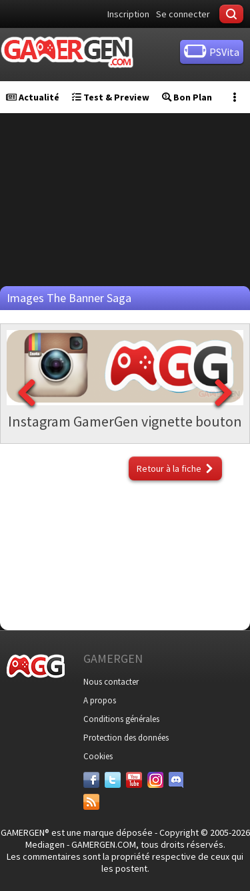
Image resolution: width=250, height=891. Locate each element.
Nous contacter (111, 681)
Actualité (32, 97)
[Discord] (177, 780)
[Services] (91, 802)
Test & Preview (110, 97)
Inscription (128, 14)
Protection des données (126, 737)
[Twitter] (113, 780)
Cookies (98, 756)
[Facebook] (91, 780)
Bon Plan (187, 97)
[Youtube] (134, 780)
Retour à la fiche (169, 468)
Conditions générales (121, 719)
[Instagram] (155, 780)
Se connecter (183, 14)
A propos (99, 700)
